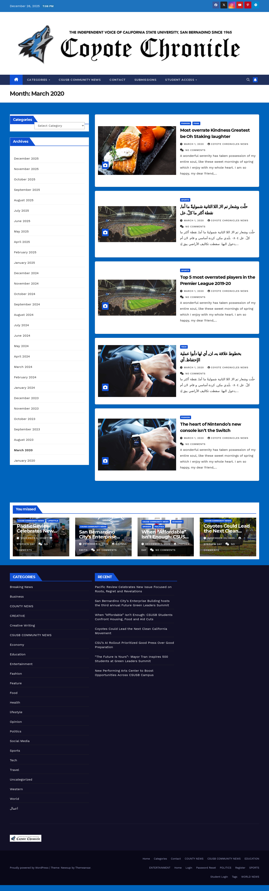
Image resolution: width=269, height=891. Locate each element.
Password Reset (206, 867)
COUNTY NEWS (21, 606)
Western (16, 789)
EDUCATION (252, 858)
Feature (16, 683)
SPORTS (254, 867)
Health (15, 702)
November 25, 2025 (222, 538)
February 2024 (25, 377)
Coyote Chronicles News (228, 144)
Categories (37, 80)
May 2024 (21, 346)
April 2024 (22, 356)
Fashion (185, 123)
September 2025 (27, 190)
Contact (117, 80)
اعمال (14, 808)
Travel (14, 770)
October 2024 (24, 294)
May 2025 (21, 231)
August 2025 (23, 200)
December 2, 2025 (96, 544)
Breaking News (21, 587)
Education (18, 654)
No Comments (195, 150)
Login (189, 867)
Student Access (180, 80)
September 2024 (27, 304)
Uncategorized (21, 779)
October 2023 (24, 419)
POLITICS (225, 867)
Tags (234, 876)
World (14, 799)
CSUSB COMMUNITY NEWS (80, 80)
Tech (184, 347)
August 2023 (23, 440)
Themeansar (83, 867)
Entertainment (21, 664)
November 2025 (26, 169)
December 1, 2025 (158, 544)
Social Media (20, 741)
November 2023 (26, 408)
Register (240, 867)
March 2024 (23, 367)
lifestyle (53, 521)
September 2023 (27, 429)
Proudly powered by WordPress (29, 867)
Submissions (145, 80)
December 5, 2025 (34, 538)
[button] (248, 80)
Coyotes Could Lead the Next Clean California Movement (228, 531)
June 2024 (22, 335)
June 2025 (22, 221)
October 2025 (24, 179)
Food (196, 123)
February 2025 (25, 252)
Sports (185, 200)
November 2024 (26, 283)
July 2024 (21, 325)
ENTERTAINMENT (159, 867)
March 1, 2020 (194, 144)
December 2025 (26, 158)
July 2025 (21, 210)
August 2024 (23, 315)
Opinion (147, 526)
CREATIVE (17, 616)
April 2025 (22, 242)
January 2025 (24, 263)
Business (17, 596)
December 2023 (26, 398)
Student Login (219, 876)
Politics (159, 526)
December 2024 (26, 273)
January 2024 (24, 387)
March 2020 (23, 450)
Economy (177, 522)
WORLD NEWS (250, 876)
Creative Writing (22, 625)
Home (146, 858)
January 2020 (24, 460)
